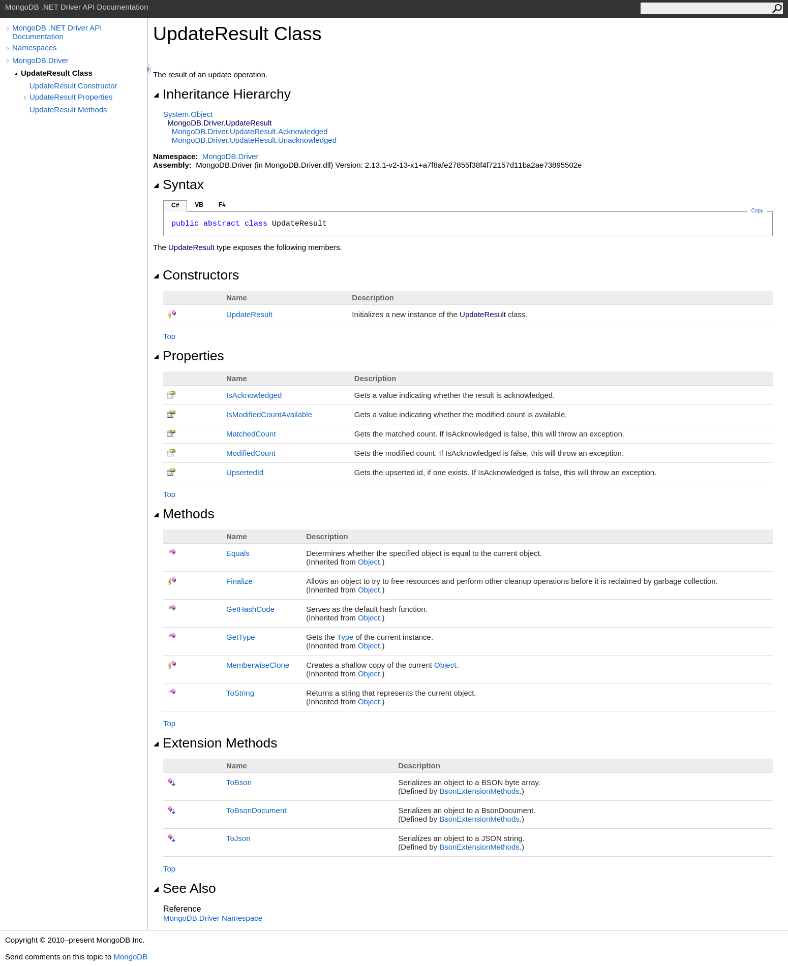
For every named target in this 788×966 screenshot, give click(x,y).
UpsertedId (244, 472)
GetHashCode (250, 609)
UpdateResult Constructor (73, 85)
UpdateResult (249, 314)
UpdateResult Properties (70, 96)
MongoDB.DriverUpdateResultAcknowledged (250, 131)
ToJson (238, 838)
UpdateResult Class (57, 73)
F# (222, 204)
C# (175, 205)
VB (199, 204)
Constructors (196, 275)
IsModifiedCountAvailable (269, 414)
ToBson (239, 782)
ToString (240, 693)
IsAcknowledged (254, 395)
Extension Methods (215, 743)
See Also (184, 888)
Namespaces (34, 47)
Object (369, 561)
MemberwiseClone (257, 665)
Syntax (178, 184)
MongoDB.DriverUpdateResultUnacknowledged (254, 140)
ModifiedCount (251, 453)
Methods (184, 513)
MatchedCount (251, 433)
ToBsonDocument (256, 810)
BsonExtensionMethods (479, 791)
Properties (188, 355)
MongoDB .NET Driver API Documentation (57, 32)
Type (345, 637)
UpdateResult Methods (68, 109)
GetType (240, 637)
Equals (238, 553)
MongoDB (130, 956)
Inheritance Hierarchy (222, 94)
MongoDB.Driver (40, 60)
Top (169, 336)
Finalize (239, 581)
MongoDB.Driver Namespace (212, 918)
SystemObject (188, 114)
